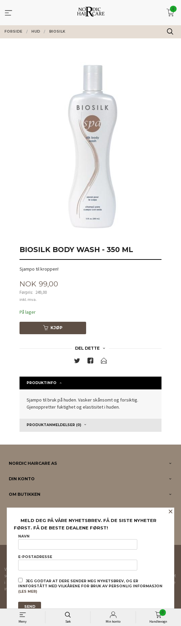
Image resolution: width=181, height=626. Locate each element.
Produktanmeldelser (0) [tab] (54, 425)
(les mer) (27, 591)
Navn (77, 542)
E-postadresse (77, 562)
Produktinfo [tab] (42, 383)
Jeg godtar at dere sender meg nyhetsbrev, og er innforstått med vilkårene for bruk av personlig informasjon (90, 586)
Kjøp (53, 327)
